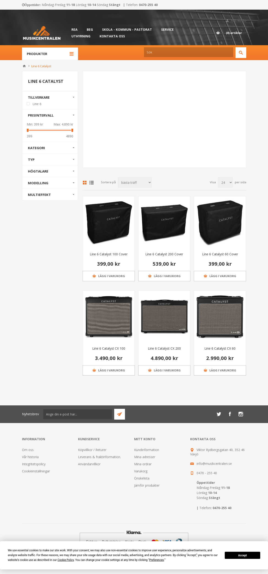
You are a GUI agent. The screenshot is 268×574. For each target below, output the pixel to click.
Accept (242, 555)
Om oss (28, 450)
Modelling (38, 183)
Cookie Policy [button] (65, 560)
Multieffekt (39, 194)
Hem (24, 66)
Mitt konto (238, 20)
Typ (31, 159)
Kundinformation (146, 450)
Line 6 (36, 104)
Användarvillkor (89, 464)
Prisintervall (41, 115)
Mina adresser (144, 457)
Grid (85, 182)
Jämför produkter (147, 485)
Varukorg (140, 471)
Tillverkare (39, 97)
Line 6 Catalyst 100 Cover (108, 254)
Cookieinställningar (36, 471)
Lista (91, 182)
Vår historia (30, 457)
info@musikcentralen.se (214, 463)
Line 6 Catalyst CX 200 (164, 348)
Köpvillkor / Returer (92, 450)
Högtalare (38, 171)
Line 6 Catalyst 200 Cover (164, 254)
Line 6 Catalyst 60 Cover (220, 254)
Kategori (36, 147)
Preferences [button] (156, 560)
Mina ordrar (143, 464)
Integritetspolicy (34, 464)
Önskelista (141, 478)
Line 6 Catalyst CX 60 (220, 348)
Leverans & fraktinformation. (99, 457)
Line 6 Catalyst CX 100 (108, 348)
